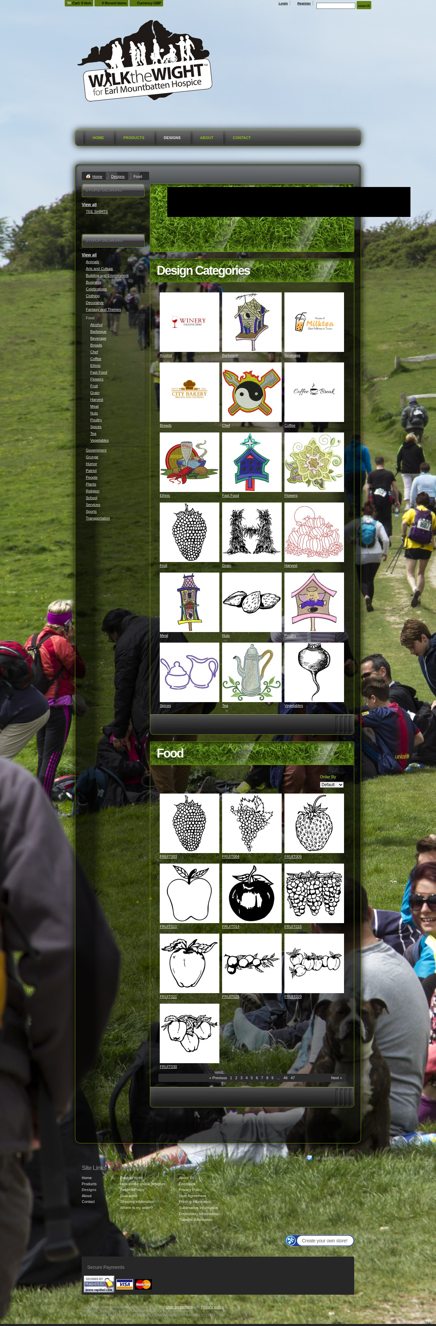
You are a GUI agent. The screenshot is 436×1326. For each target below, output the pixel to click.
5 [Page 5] (252, 1078)
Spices (165, 705)
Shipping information (137, 1202)
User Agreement (192, 1196)
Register (304, 3)
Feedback (187, 1184)
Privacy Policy (190, 1190)
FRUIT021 (168, 997)
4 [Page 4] (247, 1078)
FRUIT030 (168, 1067)
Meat (164, 635)
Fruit (163, 565)
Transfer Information (196, 1220)
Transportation (98, 518)
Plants (91, 484)
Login (283, 3)
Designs (172, 138)
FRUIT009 (293, 856)
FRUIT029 (293, 997)
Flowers (291, 495)
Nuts (226, 635)
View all (89, 204)
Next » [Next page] (336, 1078)
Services (93, 505)
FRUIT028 (230, 997)
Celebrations (96, 289)
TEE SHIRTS (97, 211)
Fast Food (230, 495)
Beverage (292, 355)
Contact (242, 138)
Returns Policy (132, 1190)
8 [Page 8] (267, 1078)
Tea (225, 705)
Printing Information (195, 1202)
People (91, 477)
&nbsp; (189, 322)
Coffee (289, 425)
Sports (91, 511)
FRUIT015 (293, 926)
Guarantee (129, 1196)
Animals (92, 262)
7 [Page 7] (262, 1078)
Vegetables (293, 705)
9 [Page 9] (272, 1078)
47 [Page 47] (293, 1078)
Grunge (92, 457)
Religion (92, 491)
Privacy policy (212, 1307)
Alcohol (166, 355)
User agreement (179, 1307)
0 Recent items (114, 3)
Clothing (92, 296)
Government (96, 450)
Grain (226, 565)
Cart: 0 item (81, 3)
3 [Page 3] (241, 1078)
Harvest (290, 565)
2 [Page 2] (236, 1078)
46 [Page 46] (285, 1078)
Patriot (91, 471)
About (206, 138)
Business (93, 282)
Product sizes (131, 1178)
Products (133, 138)
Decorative (95, 303)
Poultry (290, 635)
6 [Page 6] (257, 1078)
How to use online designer (142, 1184)
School (91, 498)
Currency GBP (149, 3)
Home (98, 138)
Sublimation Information (198, 1208)
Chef (226, 425)
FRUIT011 (168, 926)
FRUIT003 (168, 856)
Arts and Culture (99, 269)
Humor (91, 464)
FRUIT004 (230, 856)
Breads (166, 425)
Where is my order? (136, 1208)
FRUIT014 (230, 926)
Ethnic (165, 495)
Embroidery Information (198, 1214)
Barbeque (230, 355)
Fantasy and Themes (103, 309)
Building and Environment (107, 275)
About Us (186, 1178)
